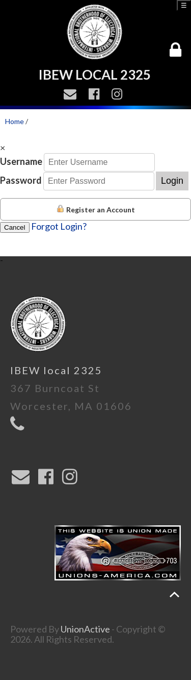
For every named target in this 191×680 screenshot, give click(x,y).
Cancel (14, 227)
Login (172, 181)
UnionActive (85, 629)
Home (14, 121)
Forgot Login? (59, 226)
